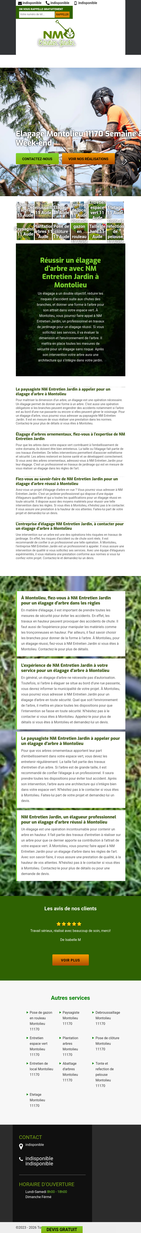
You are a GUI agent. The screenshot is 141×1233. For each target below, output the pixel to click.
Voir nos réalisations (88, 159)
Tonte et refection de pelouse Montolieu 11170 (105, 1074)
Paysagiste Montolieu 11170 (71, 1018)
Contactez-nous (37, 159)
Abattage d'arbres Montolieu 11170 (70, 1071)
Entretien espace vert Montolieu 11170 (38, 1046)
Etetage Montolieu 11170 (37, 1100)
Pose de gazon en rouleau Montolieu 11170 (41, 1021)
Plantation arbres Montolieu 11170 (70, 1046)
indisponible (30, 3)
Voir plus (70, 960)
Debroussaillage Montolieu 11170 (108, 1018)
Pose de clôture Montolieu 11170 (107, 1043)
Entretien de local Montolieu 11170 (41, 1069)
